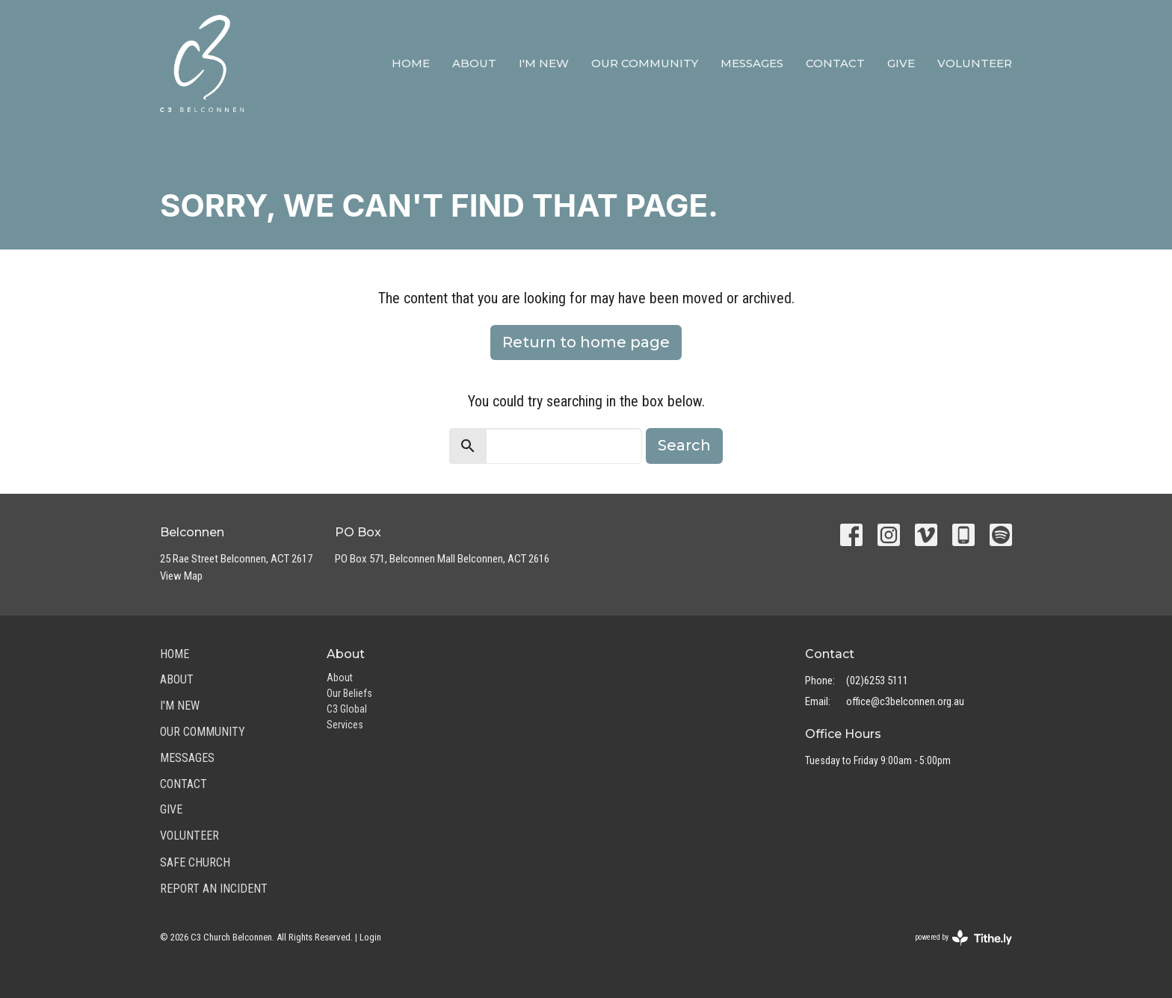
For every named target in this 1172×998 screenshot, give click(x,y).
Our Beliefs (349, 693)
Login (370, 937)
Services (345, 725)
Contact (835, 63)
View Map (181, 576)
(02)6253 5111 (877, 680)
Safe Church (195, 862)
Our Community (644, 63)
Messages (752, 63)
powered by (963, 938)
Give (901, 63)
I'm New (544, 63)
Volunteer (974, 63)
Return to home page (586, 342)
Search (684, 445)
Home (411, 63)
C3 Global (347, 709)
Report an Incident (214, 888)
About (474, 63)
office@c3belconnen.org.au (905, 701)
